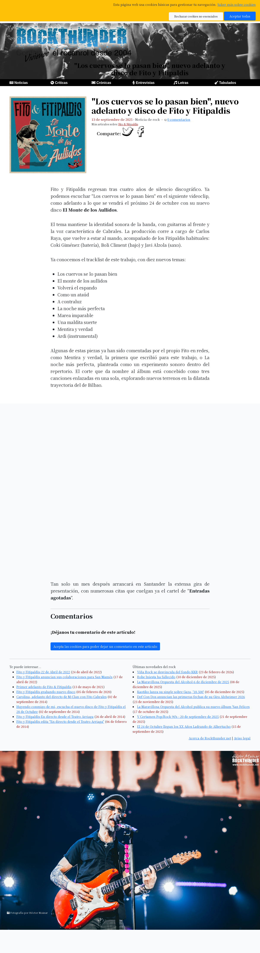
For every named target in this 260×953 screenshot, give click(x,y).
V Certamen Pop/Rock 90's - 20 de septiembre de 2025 (178, 716)
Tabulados (227, 83)
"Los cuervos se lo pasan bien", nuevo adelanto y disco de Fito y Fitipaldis (165, 106)
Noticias (21, 83)
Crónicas (103, 83)
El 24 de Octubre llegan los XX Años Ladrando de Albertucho (184, 726)
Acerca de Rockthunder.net (210, 738)
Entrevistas (145, 83)
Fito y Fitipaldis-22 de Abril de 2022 (43, 672)
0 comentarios (178, 119)
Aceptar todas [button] (239, 16)
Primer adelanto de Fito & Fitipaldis (43, 686)
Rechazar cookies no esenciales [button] (196, 16)
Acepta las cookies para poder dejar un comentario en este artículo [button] (105, 646)
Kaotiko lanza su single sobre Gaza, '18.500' (170, 691)
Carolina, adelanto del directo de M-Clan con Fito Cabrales (61, 696)
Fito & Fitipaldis (128, 124)
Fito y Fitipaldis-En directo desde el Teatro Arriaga (55, 716)
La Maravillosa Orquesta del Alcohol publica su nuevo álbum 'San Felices (193, 706)
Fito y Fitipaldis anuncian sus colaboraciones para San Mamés (64, 677)
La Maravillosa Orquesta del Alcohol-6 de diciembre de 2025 (183, 681)
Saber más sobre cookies (236, 4)
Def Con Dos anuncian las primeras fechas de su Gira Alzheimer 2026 (191, 696)
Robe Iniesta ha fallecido (156, 677)
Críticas (61, 83)
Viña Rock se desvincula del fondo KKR (167, 672)
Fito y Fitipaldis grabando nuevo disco (45, 691)
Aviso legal (242, 738)
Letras (183, 83)
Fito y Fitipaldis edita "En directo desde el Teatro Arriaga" (60, 721)
